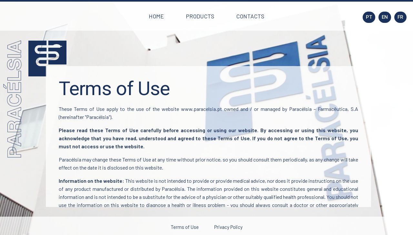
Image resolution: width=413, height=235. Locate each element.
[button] (156, 16)
